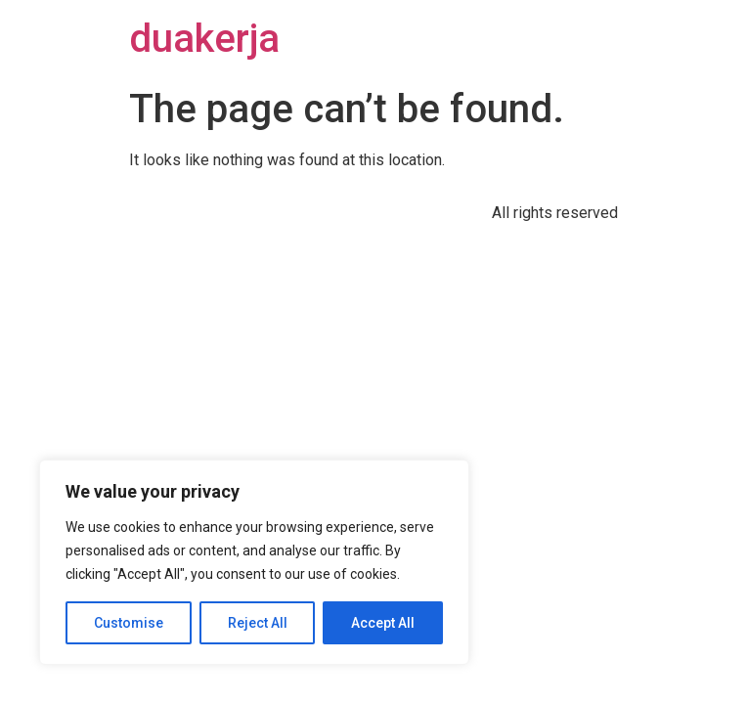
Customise (128, 623)
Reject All (257, 623)
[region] (254, 562)
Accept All (383, 623)
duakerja (204, 39)
